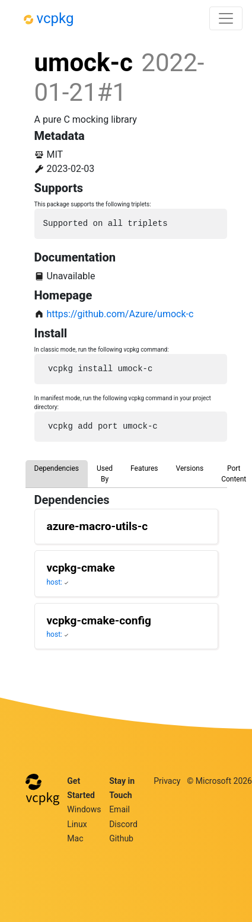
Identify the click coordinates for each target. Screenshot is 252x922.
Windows (84, 809)
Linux (77, 824)
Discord (123, 824)
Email (119, 809)
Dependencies (56, 468)
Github (121, 838)
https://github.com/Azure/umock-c (120, 314)
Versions (190, 468)
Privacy (167, 781)
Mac (75, 838)
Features (144, 468)
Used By (105, 473)
